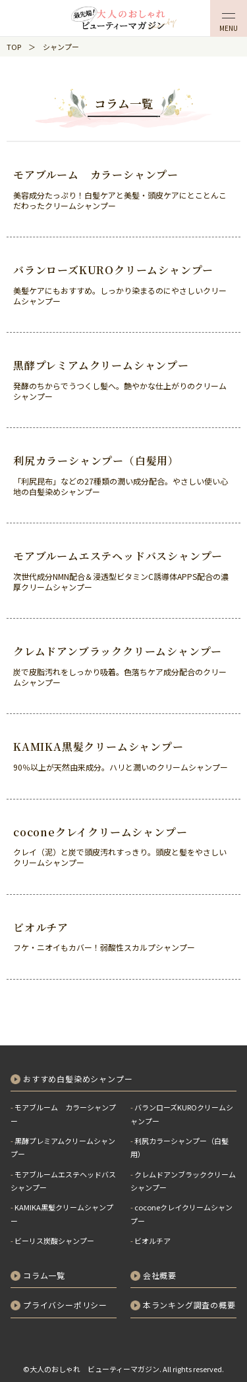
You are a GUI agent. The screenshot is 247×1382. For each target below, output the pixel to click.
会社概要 (160, 1275)
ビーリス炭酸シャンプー (54, 1240)
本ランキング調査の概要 (189, 1304)
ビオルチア (152, 1240)
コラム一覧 (44, 1275)
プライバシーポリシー (65, 1304)
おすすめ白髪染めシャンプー (77, 1078)
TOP (14, 46)
